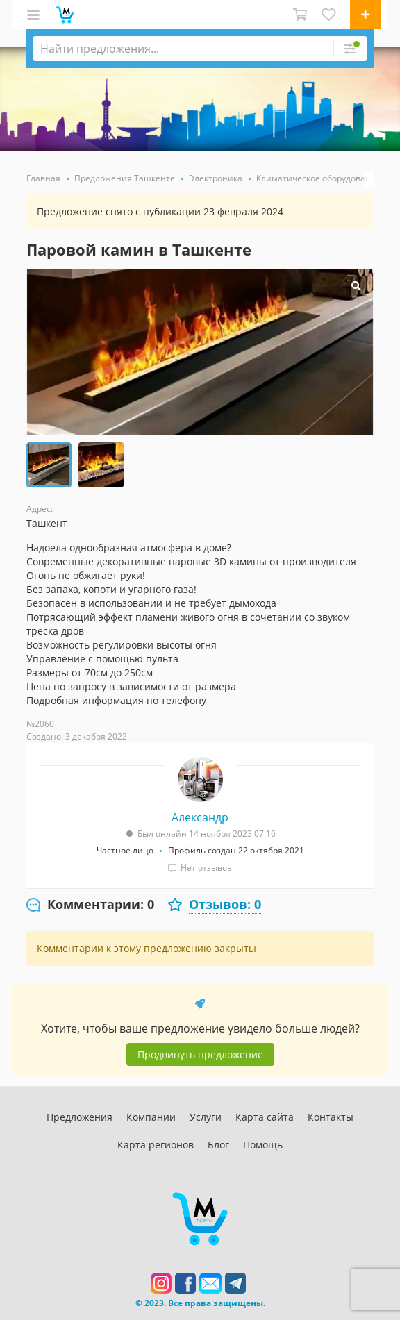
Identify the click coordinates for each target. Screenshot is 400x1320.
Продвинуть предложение (200, 1054)
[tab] (90, 905)
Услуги (206, 1116)
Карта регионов (155, 1144)
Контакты (330, 1116)
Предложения (79, 1116)
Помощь (263, 1144)
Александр (200, 817)
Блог (218, 1144)
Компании (151, 1116)
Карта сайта (264, 1116)
